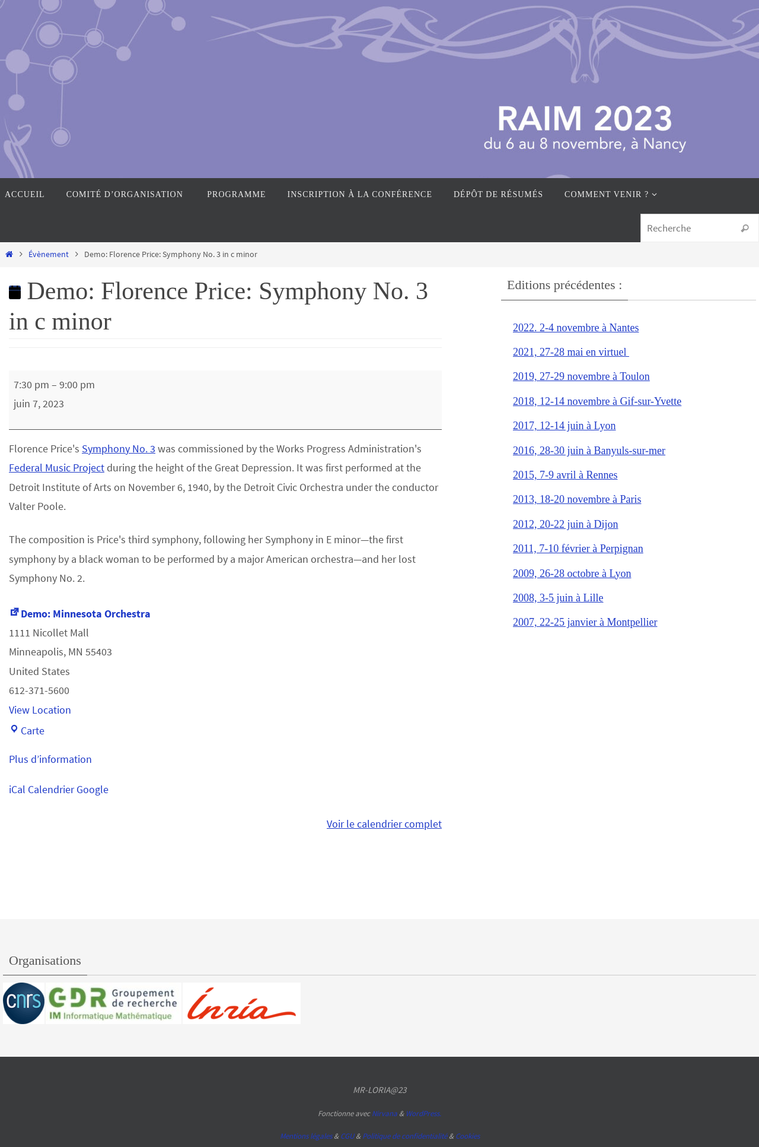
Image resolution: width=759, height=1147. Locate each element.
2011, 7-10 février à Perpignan (578, 549)
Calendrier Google (68, 789)
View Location (40, 710)
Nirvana (384, 1113)
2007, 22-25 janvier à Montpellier (585, 622)
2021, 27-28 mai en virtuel (571, 352)
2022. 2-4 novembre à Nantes (576, 328)
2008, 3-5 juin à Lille (558, 598)
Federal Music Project (56, 467)
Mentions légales (306, 1136)
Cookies (467, 1136)
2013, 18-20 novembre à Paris (577, 499)
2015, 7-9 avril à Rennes (565, 475)
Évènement (48, 254)
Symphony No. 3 (118, 448)
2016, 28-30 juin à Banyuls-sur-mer (589, 451)
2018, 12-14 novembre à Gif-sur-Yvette (597, 401)
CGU (347, 1136)
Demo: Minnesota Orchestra (80, 613)
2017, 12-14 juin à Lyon (564, 426)
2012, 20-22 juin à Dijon (565, 524)
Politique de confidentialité (404, 1136)
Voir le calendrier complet (384, 824)
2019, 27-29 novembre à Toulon (581, 376)
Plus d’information (50, 759)
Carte (26, 730)
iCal (17, 789)
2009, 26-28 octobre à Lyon (572, 573)
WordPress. (423, 1113)
